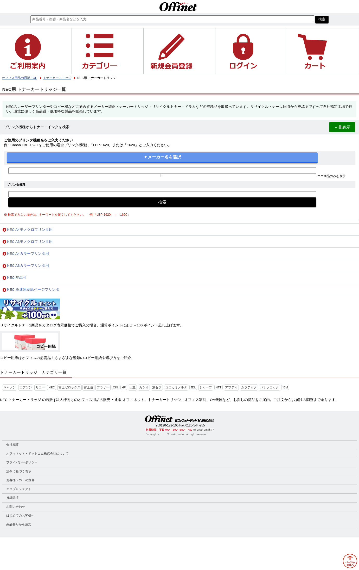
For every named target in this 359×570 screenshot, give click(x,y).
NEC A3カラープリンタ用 (28, 266)
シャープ (206, 387)
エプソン (26, 387)
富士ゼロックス (69, 387)
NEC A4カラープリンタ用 (28, 254)
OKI (115, 387)
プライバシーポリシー (21, 462)
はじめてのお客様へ (20, 515)
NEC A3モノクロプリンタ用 (29, 242)
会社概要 (12, 445)
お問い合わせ (15, 507)
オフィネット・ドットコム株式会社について (37, 453)
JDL (193, 387)
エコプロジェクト (18, 489)
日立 (132, 387)
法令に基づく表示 (18, 471)
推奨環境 (12, 498)
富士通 (88, 387)
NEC (51, 387)
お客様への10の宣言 (20, 480)
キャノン (9, 387)
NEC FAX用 (16, 278)
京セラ (157, 387)
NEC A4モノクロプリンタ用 (29, 230)
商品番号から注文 (18, 524)
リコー (40, 387)
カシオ (144, 387)
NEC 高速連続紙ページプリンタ (33, 290)
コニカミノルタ (176, 387)
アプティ (231, 387)
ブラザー (103, 387)
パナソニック (269, 387)
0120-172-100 (168, 425)
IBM (285, 387)
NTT (218, 387)
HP (124, 387)
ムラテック (249, 387)
